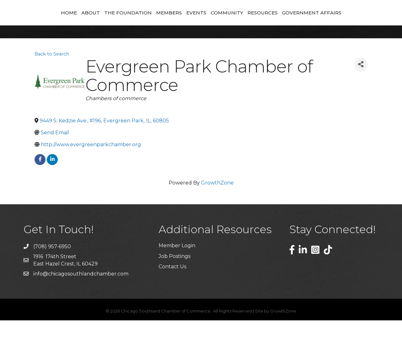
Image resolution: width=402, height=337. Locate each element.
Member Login (177, 262)
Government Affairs (352, 21)
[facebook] (40, 176)
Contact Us (172, 283)
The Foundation (87, 21)
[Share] (360, 81)
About (50, 21)
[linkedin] (52, 176)
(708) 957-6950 (52, 263)
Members (128, 21)
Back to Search (52, 70)
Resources (303, 21)
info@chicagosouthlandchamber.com (80, 290)
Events (237, 21)
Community (268, 21)
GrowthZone (217, 199)
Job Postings (174, 273)
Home (28, 21)
